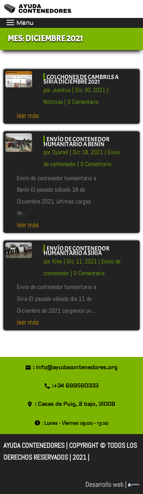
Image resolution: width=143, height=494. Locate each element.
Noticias (53, 102)
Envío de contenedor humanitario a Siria (76, 251)
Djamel (60, 152)
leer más (28, 115)
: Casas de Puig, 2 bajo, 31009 (75, 404)
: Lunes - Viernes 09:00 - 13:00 (75, 423)
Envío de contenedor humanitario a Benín (76, 142)
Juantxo (61, 90)
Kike (57, 261)
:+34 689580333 (75, 386)
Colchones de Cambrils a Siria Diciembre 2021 (81, 79)
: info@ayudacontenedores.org (75, 367)
